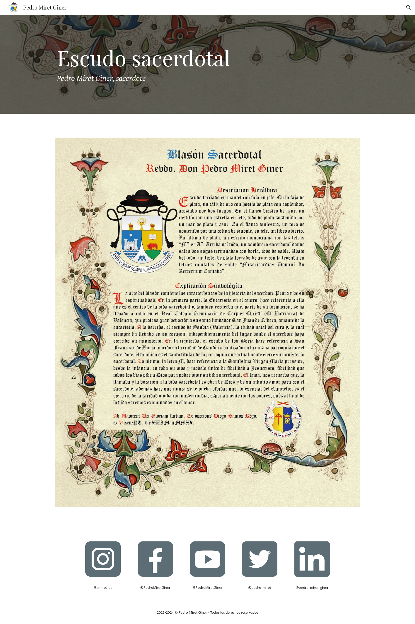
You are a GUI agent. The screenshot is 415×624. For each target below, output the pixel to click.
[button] (408, 7)
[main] (207, 64)
